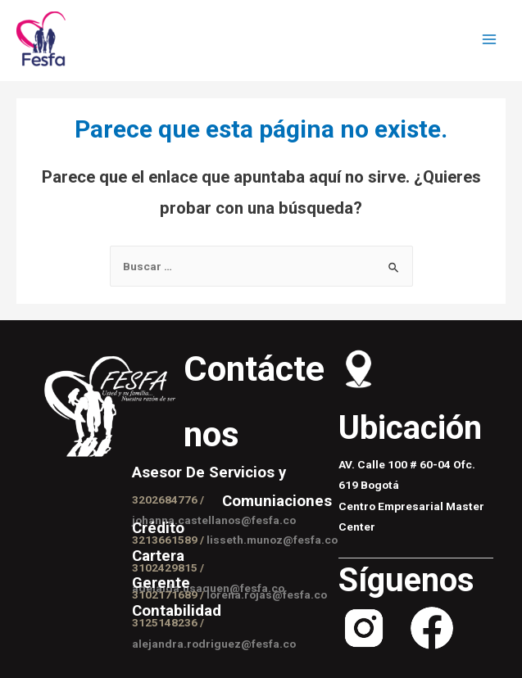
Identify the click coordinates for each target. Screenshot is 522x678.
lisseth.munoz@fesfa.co (272, 539)
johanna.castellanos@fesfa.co (214, 520)
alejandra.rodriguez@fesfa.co (214, 643)
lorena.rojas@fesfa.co (267, 594)
